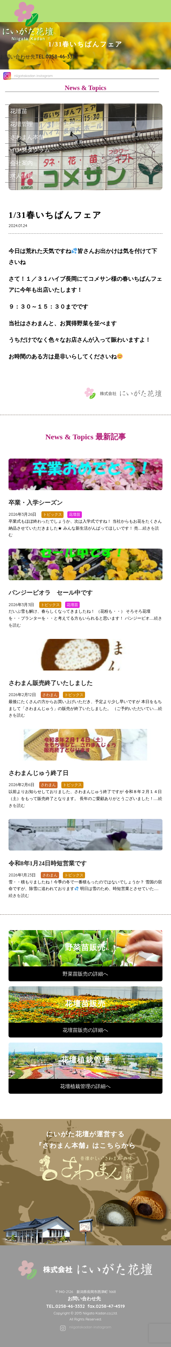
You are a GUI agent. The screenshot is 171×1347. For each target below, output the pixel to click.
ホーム (18, 72)
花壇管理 (21, 123)
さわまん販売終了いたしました (51, 683)
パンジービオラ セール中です (51, 592)
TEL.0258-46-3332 (65, 1306)
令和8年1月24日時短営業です (48, 863)
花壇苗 (18, 110)
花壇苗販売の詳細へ (85, 1030)
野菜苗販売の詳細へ (85, 974)
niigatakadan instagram (90, 1327)
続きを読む (19, 895)
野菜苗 (18, 97)
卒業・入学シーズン (36, 502)
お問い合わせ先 (39, 56)
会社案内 (21, 162)
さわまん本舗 (27, 136)
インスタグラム (30, 149)
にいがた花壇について (38, 84)
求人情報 (21, 175)
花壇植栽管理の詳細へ (85, 1086)
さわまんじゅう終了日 (39, 773)
